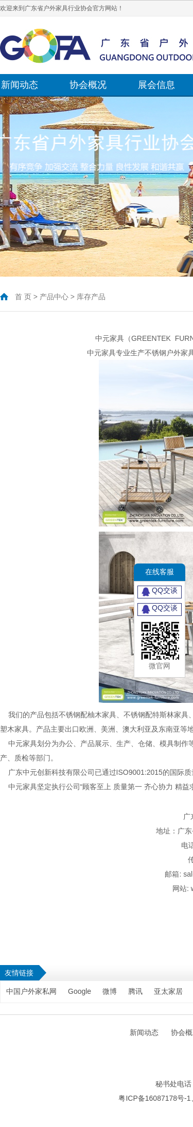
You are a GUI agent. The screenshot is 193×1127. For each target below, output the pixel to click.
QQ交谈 (160, 591)
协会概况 (88, 85)
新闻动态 (19, 85)
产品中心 (54, 297)
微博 (109, 991)
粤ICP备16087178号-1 (154, 1098)
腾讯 (135, 991)
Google (79, 991)
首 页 (23, 297)
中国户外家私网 (31, 991)
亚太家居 (168, 991)
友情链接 (19, 973)
